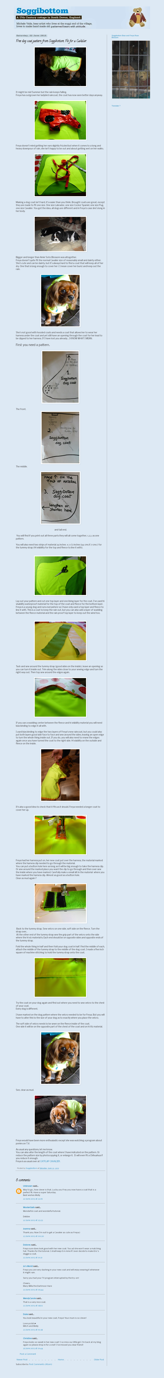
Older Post (99, 1360)
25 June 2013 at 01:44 (33, 1348)
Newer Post (22, 1360)
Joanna (26, 1229)
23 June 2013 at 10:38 (33, 1330)
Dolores (27, 1245)
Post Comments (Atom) (40, 1364)
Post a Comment (28, 1354)
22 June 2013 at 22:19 (33, 1199)
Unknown (27, 1186)
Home (61, 1360)
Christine (27, 1338)
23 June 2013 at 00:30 (33, 1236)
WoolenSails (29, 1207)
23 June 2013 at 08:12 (33, 1306)
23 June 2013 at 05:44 (33, 1290)
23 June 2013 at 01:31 (32, 1258)
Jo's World (28, 1266)
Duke (25, 1314)
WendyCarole (29, 1298)
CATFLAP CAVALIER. (50, 1161)
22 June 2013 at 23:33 (33, 1220)
